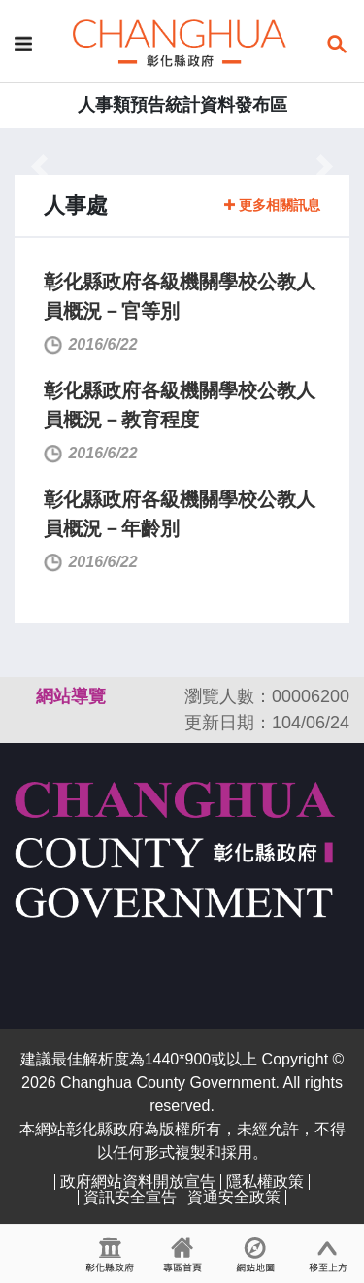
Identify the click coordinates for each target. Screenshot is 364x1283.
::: (6, 155)
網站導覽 (71, 696)
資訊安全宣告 (130, 1197)
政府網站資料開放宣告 (137, 1181)
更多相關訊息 (272, 205)
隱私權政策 (265, 1181)
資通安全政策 (234, 1197)
